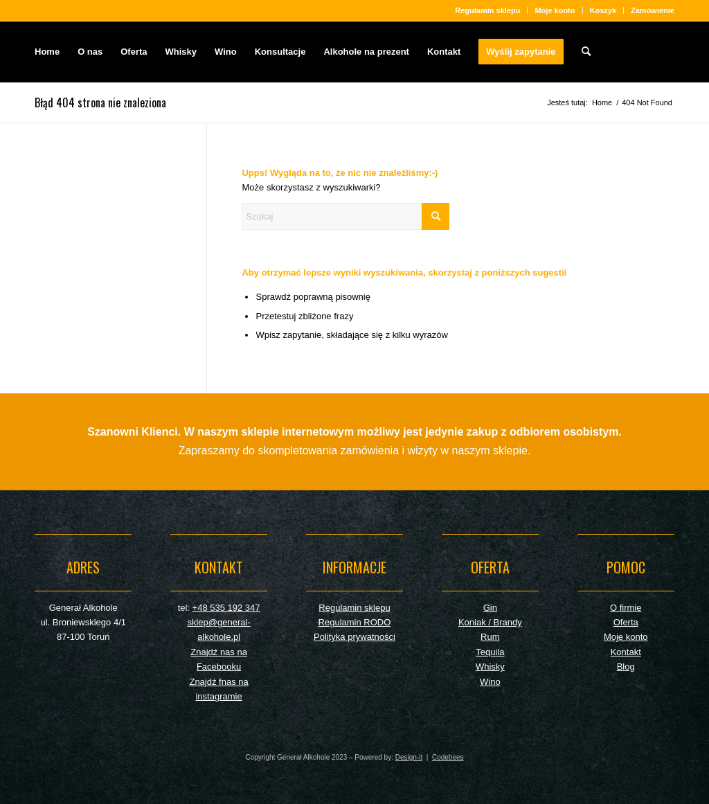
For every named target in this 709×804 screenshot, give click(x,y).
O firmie (626, 607)
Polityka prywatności (354, 637)
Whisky (490, 666)
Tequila (490, 652)
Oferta (625, 622)
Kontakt (626, 652)
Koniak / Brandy (490, 622)
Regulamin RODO (354, 622)
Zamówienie (652, 10)
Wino (490, 682)
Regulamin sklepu (487, 10)
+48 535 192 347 (226, 607)
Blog (626, 666)
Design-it (408, 757)
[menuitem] (488, 10)
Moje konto (555, 10)
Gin (490, 607)
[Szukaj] (586, 51)
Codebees (448, 757)
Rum (490, 637)
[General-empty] (617, 51)
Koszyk (603, 10)
